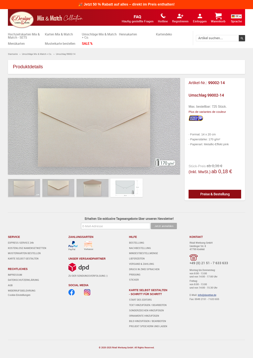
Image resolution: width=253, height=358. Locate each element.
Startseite (13, 53)
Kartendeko (164, 34)
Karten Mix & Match (59, 34)
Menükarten (16, 43)
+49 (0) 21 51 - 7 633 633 (209, 263)
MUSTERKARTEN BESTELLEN (24, 253)
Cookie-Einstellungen (19, 294)
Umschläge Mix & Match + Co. (99, 36)
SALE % (87, 43)
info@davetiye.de (207, 294)
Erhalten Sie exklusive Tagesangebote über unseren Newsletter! (129, 219)
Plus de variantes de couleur (207, 111)
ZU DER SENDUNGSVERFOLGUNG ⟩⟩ (88, 275)
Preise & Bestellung (215, 194)
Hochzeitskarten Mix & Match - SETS (24, 36)
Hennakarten (128, 34)
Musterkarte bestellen (60, 43)
